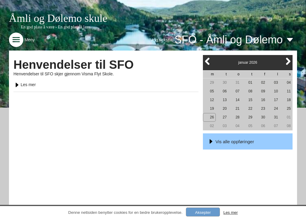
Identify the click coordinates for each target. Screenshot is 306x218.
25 (289, 108)
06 (225, 91)
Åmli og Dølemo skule (58, 18)
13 (225, 100)
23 (263, 108)
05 (212, 91)
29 (212, 82)
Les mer (24, 84)
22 (250, 108)
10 (276, 91)
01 (250, 82)
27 (225, 117)
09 (263, 91)
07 (237, 91)
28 (237, 117)
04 (289, 82)
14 (237, 100)
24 (276, 108)
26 (212, 117)
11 (289, 91)
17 (276, 100)
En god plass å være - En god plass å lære (56, 27)
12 (212, 100)
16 (263, 100)
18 (289, 100)
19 (212, 108)
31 (237, 82)
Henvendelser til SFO (73, 64)
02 (263, 82)
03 (276, 82)
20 (225, 108)
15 (250, 100)
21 (237, 108)
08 (250, 91)
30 (225, 82)
